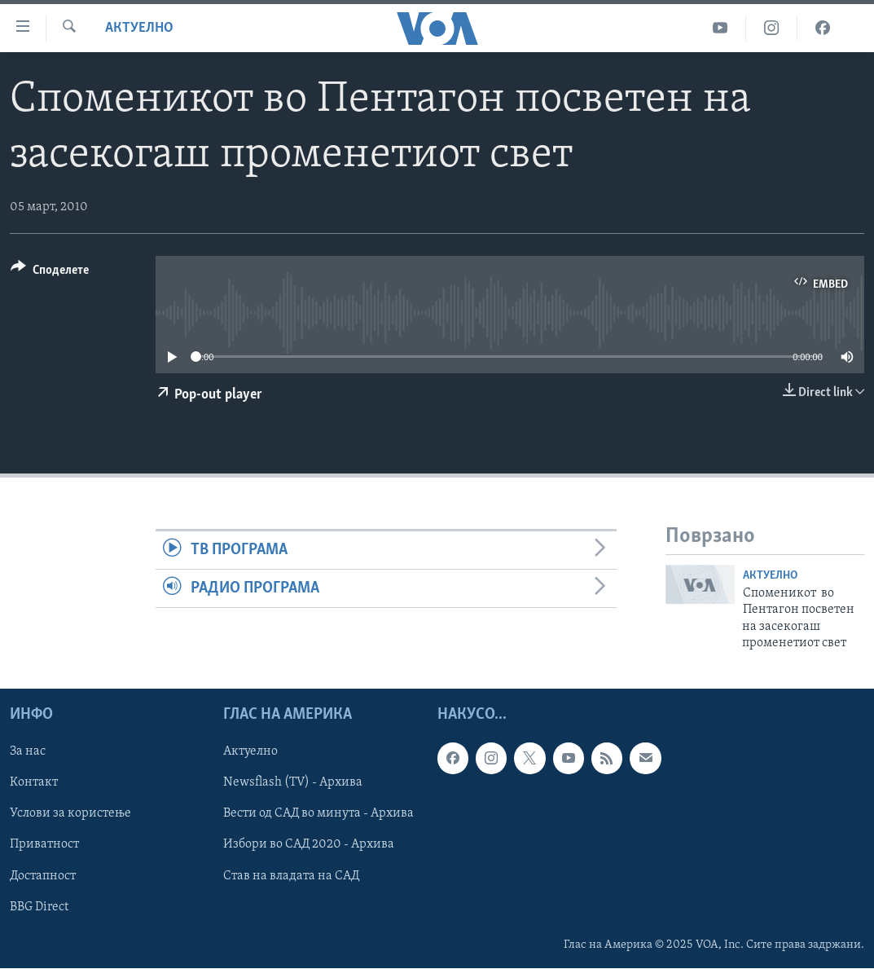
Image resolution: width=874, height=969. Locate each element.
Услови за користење (70, 814)
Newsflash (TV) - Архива (292, 783)
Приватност (44, 845)
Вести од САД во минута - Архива (318, 814)
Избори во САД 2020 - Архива (308, 845)
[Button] (50, 272)
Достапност (43, 876)
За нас (28, 752)
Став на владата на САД (291, 876)
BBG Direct (39, 907)
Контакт (34, 783)
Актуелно (139, 28)
